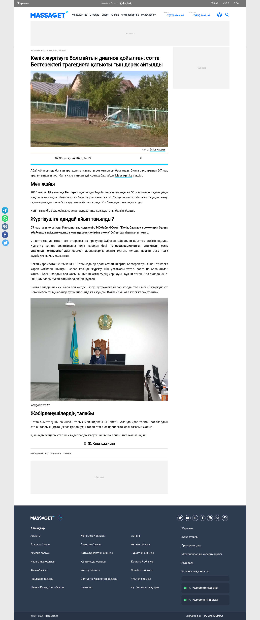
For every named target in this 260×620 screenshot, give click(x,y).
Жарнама (23, 3)
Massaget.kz (123, 175)
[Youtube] (187, 518)
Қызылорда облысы (93, 561)
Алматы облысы (91, 544)
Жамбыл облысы (142, 570)
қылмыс (67, 453)
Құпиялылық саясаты (195, 571)
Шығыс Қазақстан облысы (47, 587)
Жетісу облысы (90, 570)
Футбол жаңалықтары (145, 587)
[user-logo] (219, 14)
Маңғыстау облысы (93, 535)
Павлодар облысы (42, 578)
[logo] (49, 15)
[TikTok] (180, 518)
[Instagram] (210, 518)
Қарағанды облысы (43, 561)
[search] (226, 14)
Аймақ (115, 14)
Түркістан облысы (142, 553)
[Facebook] (202, 518)
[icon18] (60, 517)
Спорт (105, 14)
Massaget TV (148, 14)
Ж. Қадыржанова (99, 443)
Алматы (35, 535)
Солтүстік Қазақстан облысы (99, 578)
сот (47, 453)
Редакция (187, 562)
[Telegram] (217, 518)
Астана (135, 535)
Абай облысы (37, 453)
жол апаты (56, 453)
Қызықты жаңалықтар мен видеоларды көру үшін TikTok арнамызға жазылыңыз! (88, 435)
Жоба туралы (189, 536)
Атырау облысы (40, 544)
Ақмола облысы (41, 553)
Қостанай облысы (142, 561)
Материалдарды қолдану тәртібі (201, 554)
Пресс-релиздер (191, 545)
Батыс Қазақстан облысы (97, 553)
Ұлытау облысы (141, 578)
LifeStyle (94, 14)
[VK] (195, 518)
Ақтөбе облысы (140, 544)
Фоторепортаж (130, 14)
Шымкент (87, 587)
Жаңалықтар (79, 14)
